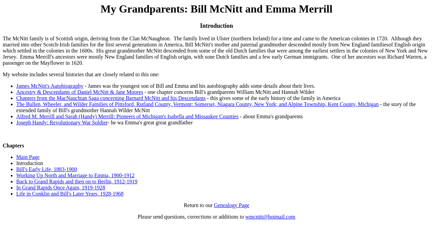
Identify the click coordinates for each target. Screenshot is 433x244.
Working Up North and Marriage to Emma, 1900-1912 (75, 175)
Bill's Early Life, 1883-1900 (46, 169)
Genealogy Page (231, 205)
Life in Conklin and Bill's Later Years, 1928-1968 (69, 194)
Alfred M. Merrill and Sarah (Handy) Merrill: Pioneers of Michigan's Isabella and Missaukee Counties (127, 116)
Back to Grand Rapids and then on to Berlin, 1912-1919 (76, 181)
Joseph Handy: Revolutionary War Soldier (62, 122)
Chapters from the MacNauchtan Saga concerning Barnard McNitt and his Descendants (111, 98)
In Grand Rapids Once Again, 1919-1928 (60, 187)
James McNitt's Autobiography (49, 86)
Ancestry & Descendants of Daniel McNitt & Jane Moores (79, 92)
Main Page (28, 157)
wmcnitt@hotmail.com (270, 217)
